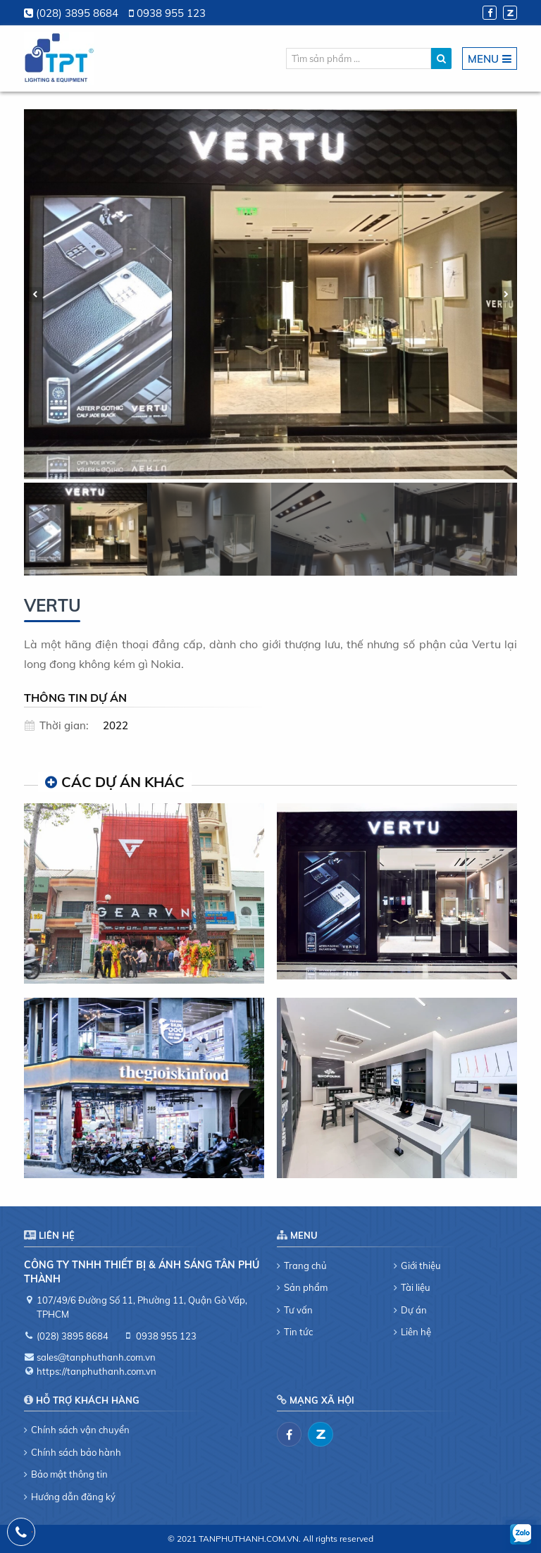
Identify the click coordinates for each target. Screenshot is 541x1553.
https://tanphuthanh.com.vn (96, 1371)
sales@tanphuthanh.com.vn (96, 1357)
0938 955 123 (171, 13)
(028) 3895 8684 (77, 13)
